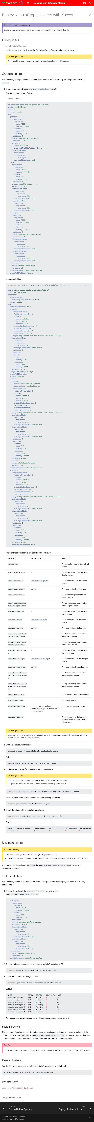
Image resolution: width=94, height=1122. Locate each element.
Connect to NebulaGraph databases (17, 1088)
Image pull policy (37, 711)
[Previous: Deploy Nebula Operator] (18, 1108)
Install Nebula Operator (16, 46)
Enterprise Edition (13, 279)
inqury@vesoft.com (32, 738)
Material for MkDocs (17, 1119)
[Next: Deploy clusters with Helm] (74, 1108)
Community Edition (14, 98)
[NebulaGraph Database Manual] (13, 3)
